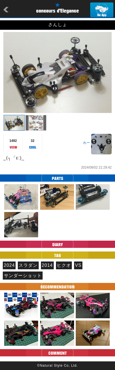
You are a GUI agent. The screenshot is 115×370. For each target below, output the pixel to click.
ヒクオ (64, 265)
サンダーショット (23, 275)
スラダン (28, 265)
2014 (47, 265)
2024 (9, 265)
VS (78, 265)
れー (86, 143)
